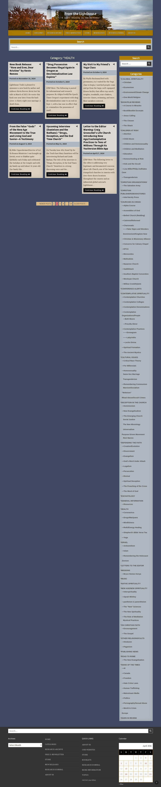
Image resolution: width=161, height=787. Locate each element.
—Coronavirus (128, 508)
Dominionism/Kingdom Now (135, 231)
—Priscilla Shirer (130, 323)
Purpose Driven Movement (134, 431)
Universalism (129, 426)
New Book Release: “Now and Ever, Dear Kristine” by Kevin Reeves (21, 69)
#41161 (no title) (89, 772)
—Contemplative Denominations (136, 306)
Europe (125, 706)
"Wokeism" (127, 390)
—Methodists (128, 259)
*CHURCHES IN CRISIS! (131, 200)
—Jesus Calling (129, 115)
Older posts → (81, 205)
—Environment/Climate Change (136, 92)
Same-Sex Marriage (131, 372)
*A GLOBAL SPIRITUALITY (133, 79)
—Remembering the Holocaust (135, 551)
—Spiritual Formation (131, 346)
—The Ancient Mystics (132, 351)
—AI (124, 661)
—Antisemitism (129, 541)
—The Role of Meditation (133, 611)
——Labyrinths (130, 336)
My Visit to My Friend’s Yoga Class (96, 66)
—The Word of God (130, 487)
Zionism (125, 555)
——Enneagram (130, 331)
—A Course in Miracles (132, 105)
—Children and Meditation (133, 148)
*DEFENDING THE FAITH (132, 439)
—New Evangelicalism (132, 408)
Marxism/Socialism (131, 385)
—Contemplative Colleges (133, 301)
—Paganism (127, 640)
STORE (87, 33)
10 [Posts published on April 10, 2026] (146, 755)
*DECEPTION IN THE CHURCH (134, 400)
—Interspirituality (129, 586)
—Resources (127, 500)
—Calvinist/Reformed (131, 218)
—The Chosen (128, 120)
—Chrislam (127, 82)
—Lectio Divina (130, 341)
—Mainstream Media (131, 686)
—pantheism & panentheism (134, 596)
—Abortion (127, 133)
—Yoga (125, 532)
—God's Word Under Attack (134, 458)
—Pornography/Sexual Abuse (135, 696)
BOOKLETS (87, 752)
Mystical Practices (131, 614)
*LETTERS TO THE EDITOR (133, 560)
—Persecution (128, 467)
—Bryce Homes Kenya (132, 568)
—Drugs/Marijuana (130, 513)
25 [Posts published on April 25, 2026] (150, 766)
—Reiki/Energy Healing (132, 523)
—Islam (125, 546)
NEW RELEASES (99, 33)
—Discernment (128, 448)
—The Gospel (128, 627)
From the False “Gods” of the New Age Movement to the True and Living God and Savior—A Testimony (23, 134)
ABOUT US (131, 33)
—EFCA (125, 249)
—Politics (126, 691)
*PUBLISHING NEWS (130, 645)
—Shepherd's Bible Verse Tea (135, 528)
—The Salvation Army (131, 184)
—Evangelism (128, 453)
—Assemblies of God (131, 208)
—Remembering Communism (135, 382)
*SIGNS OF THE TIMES (131, 658)
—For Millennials (129, 364)
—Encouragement (130, 622)
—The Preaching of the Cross (135, 482)
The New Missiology (132, 421)
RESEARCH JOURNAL (116, 33)
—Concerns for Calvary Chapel (136, 244)
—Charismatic (128, 223)
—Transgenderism (130, 175)
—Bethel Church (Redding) (134, 213)
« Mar (121, 776)
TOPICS (85, 767)
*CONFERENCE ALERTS (132, 288)
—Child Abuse (128, 138)
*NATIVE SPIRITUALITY (131, 578)
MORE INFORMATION (91, 762)
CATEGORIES (38, 33)
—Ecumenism (128, 87)
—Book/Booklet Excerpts (133, 110)
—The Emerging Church (133, 413)
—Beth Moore (129, 318)
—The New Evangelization (133, 653)
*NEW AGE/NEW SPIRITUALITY (135, 583)
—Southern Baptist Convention (136, 274)
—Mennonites (128, 254)
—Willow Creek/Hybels (132, 284)
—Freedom (127, 671)
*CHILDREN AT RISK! (130, 129)
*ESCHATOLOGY (128, 492)
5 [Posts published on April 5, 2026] (121, 755)
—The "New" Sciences (132, 601)
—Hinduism (127, 635)
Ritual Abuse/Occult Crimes (134, 395)
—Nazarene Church (130, 264)
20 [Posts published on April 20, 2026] (126, 766)
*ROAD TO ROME (128, 650)
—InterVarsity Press (131, 195)
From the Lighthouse (80, 13)
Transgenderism (130, 377)
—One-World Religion (131, 97)
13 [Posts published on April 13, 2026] (126, 761)
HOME (28, 33)
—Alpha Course (129, 203)
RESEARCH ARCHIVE (54, 33)
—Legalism (127, 462)
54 (71, 205)
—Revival (126, 472)
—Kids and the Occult (132, 162)
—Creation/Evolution (131, 443)
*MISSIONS (126, 565)
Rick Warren (128, 435)
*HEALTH (125, 505)
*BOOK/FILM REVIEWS (131, 102)
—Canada (126, 666)
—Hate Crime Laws (130, 676)
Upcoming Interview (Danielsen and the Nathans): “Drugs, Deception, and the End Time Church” (59, 134)
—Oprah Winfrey (129, 591)
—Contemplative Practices (134, 328)
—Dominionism (129, 403)
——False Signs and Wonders (136, 226)
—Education (127, 152)
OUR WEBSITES (88, 742)
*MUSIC (124, 573)
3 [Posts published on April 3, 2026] (145, 750)
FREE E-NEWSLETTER (73, 33)
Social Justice (129, 416)
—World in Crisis (129, 701)
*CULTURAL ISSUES (130, 356)
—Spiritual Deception (131, 477)
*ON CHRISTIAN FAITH (131, 619)
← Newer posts (44, 205)
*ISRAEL (124, 537)
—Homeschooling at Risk (133, 157)
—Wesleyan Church (131, 279)
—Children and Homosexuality (135, 143)
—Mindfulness (128, 518)
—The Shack (127, 125)
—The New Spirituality (132, 606)
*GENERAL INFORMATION (132, 496)
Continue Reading (21, 110)
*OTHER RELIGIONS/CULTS (133, 632)
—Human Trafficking (131, 681)
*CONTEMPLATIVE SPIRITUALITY (136, 293)
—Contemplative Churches (134, 297)
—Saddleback (128, 269)
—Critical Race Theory (132, 359)
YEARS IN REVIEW (129, 710)
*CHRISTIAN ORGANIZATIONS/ (134, 180)
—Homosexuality (129, 369)
